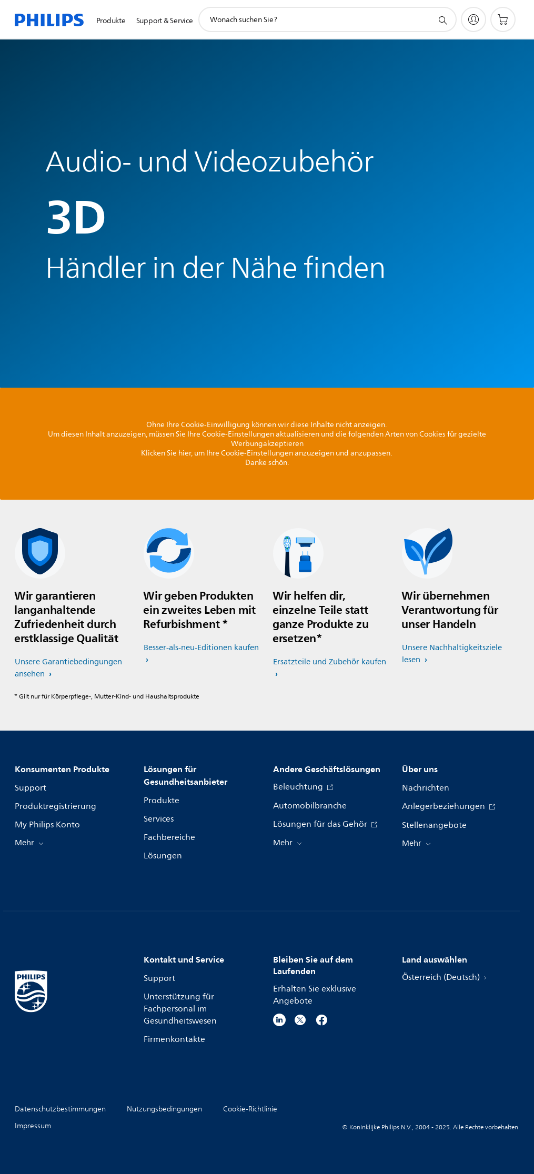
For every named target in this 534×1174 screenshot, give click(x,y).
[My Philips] (473, 19)
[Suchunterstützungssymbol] (442, 20)
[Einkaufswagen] (503, 19)
